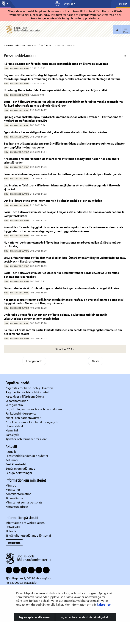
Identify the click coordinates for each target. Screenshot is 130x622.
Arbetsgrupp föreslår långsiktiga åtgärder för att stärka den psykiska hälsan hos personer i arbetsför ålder (61, 160)
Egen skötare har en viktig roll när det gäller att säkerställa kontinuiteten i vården (55, 132)
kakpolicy (104, 604)
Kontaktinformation (18, 494)
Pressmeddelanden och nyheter (27, 456)
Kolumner (12, 460)
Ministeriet (13, 489)
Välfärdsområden (17, 401)
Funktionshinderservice (21, 413)
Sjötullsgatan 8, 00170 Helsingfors (28, 578)
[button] (65, 349)
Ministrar (12, 485)
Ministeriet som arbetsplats (24, 502)
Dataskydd (13, 527)
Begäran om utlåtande (20, 468)
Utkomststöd (14, 426)
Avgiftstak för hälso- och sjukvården (29, 388)
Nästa (95, 361)
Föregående (34, 361)
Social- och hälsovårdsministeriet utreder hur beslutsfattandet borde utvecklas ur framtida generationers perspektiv (61, 274)
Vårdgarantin (14, 405)
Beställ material (16, 464)
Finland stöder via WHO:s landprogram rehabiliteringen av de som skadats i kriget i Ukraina (61, 288)
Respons (14, 542)
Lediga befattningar (19, 473)
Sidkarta (11, 531)
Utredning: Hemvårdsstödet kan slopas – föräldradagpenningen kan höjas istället (55, 90)
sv (41, 45)
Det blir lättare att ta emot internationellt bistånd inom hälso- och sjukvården (53, 200)
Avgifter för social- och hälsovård (27, 392)
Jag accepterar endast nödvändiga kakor (86, 617)
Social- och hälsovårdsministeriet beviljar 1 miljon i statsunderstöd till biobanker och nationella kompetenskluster (64, 214)
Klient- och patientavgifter (23, 418)
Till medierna (14, 498)
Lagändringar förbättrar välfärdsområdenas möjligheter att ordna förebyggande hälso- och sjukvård (62, 187)
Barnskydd (13, 434)
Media (123, 3)
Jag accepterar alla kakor (34, 617)
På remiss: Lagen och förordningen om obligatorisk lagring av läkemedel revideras (56, 63)
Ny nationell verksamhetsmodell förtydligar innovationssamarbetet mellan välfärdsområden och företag (62, 244)
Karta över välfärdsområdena (25, 396)
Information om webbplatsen (25, 523)
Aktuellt (50, 45)
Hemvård (12, 430)
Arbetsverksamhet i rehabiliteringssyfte (32, 422)
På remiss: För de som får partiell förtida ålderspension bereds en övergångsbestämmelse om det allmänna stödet (63, 331)
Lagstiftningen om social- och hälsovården (34, 409)
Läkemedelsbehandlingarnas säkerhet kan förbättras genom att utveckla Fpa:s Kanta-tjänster (63, 174)
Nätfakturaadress (17, 507)
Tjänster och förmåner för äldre (26, 439)
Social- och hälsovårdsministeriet (20, 45)
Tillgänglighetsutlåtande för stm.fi (28, 535)
